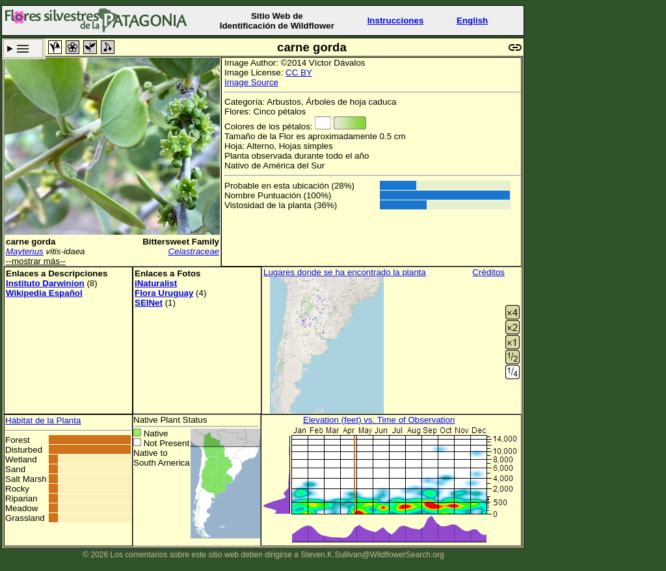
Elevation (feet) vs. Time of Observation (379, 420)
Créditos (488, 272)
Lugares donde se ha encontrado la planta (344, 272)
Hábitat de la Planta (43, 420)
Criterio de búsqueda (23, 48)
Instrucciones (395, 20)
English (472, 20)
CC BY (299, 72)
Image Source (251, 82)
